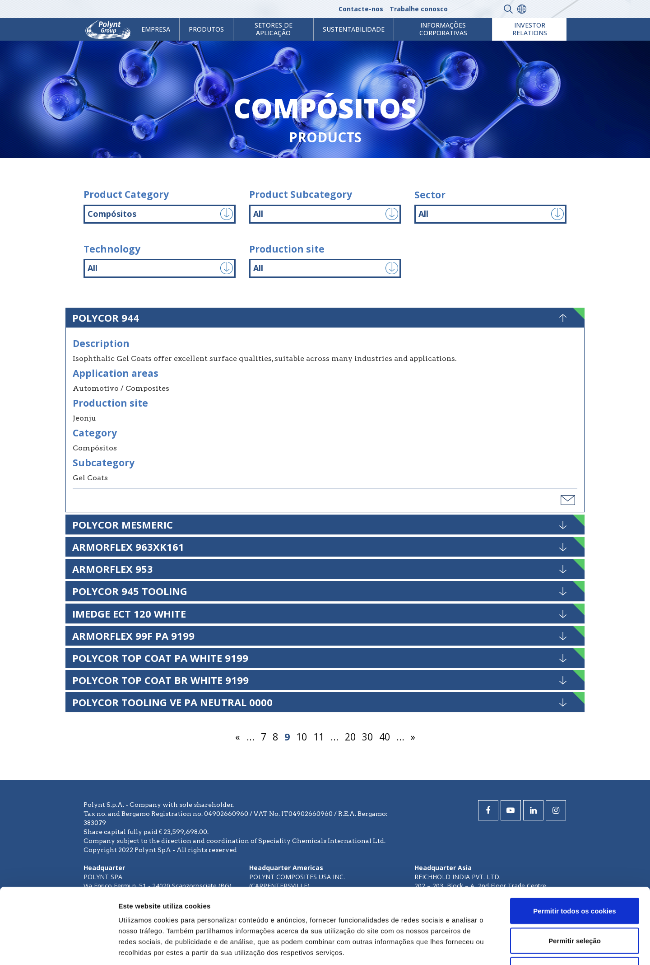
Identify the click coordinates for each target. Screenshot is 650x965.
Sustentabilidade (354, 29)
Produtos (206, 29)
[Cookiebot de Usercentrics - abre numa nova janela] (58, 947)
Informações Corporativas (443, 29)
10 (301, 737)
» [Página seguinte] (413, 737)
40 (384, 737)
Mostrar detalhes (495, 947)
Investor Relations (529, 29)
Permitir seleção (574, 865)
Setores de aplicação (273, 29)
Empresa (155, 29)
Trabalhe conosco (419, 9)
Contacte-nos (361, 9)
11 (318, 737)
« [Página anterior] (237, 737)
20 (350, 737)
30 (367, 737)
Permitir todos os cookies (574, 835)
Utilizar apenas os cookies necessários (574, 900)
